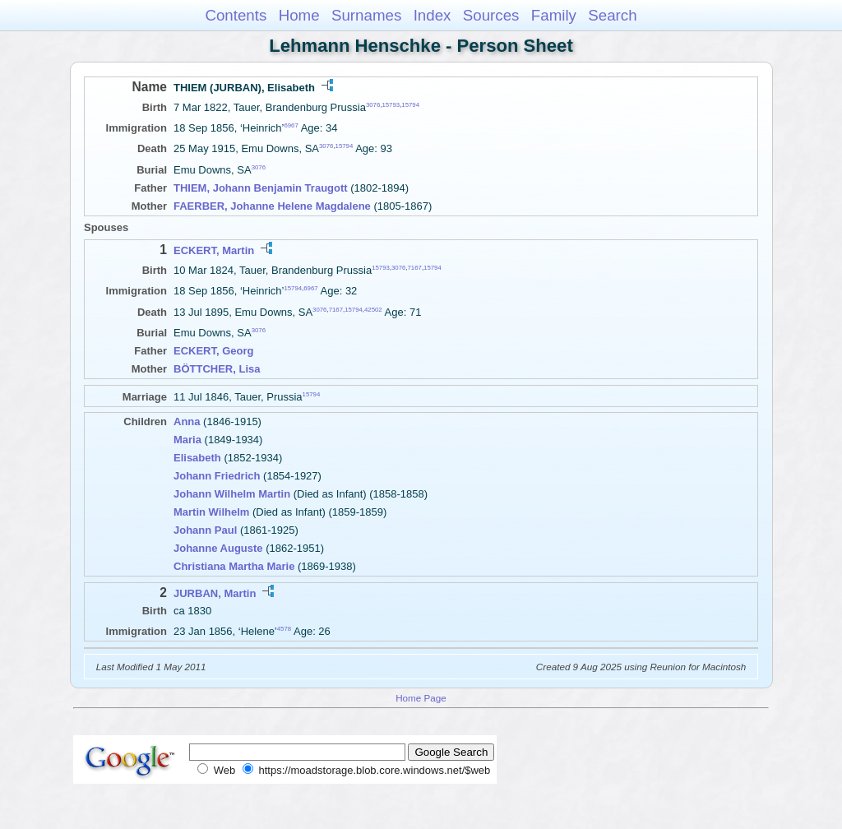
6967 (291, 125)
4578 (284, 628)
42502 (373, 309)
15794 (410, 105)
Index (432, 15)
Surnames (366, 15)
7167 (415, 267)
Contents (235, 15)
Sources (491, 15)
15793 (391, 105)
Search (612, 15)
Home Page (421, 697)
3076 (373, 105)
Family (553, 15)
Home (299, 15)
